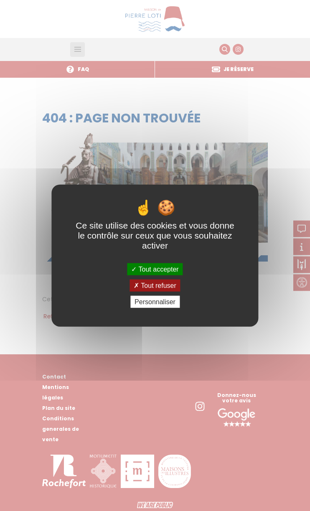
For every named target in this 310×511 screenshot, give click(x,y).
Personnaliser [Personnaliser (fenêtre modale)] (155, 301)
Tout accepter (154, 268)
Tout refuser (155, 285)
